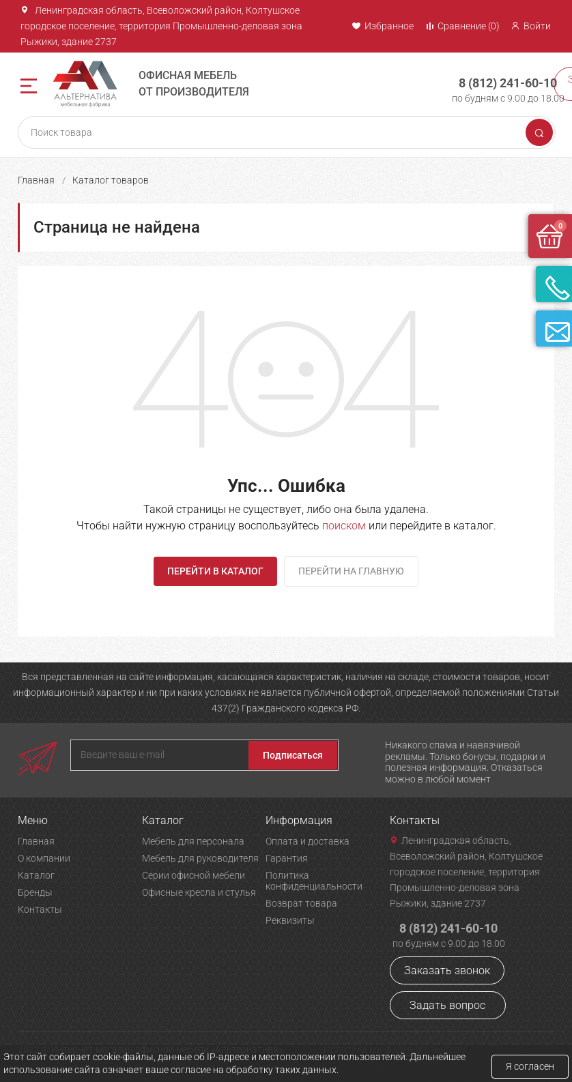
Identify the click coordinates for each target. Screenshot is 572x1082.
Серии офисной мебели (193, 875)
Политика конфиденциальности (314, 881)
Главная (36, 180)
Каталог (36, 875)
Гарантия (287, 858)
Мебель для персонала (193, 841)
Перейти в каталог (215, 571)
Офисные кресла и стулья (199, 892)
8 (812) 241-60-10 (497, 78)
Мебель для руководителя (200, 858)
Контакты (40, 909)
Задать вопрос (447, 1005)
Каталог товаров (110, 180)
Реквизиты (290, 920)
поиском (344, 525)
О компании (44, 858)
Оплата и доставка (307, 841)
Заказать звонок (447, 970)
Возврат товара (301, 903)
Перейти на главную (351, 571)
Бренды (35, 892)
